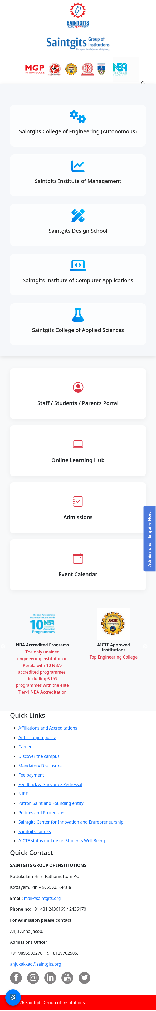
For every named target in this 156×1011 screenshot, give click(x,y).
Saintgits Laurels (34, 832)
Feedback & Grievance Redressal (50, 785)
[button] (13, 997)
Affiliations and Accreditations (47, 729)
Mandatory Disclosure (40, 766)
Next (152, 647)
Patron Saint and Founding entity (51, 804)
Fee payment (31, 776)
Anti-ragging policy (37, 738)
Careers (26, 747)
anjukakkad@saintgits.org (35, 965)
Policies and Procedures (41, 813)
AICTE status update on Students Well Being (61, 841)
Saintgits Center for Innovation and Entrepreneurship (71, 823)
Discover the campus (39, 757)
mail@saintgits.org (42, 899)
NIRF (23, 794)
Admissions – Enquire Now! (149, 538)
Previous (9, 647)
